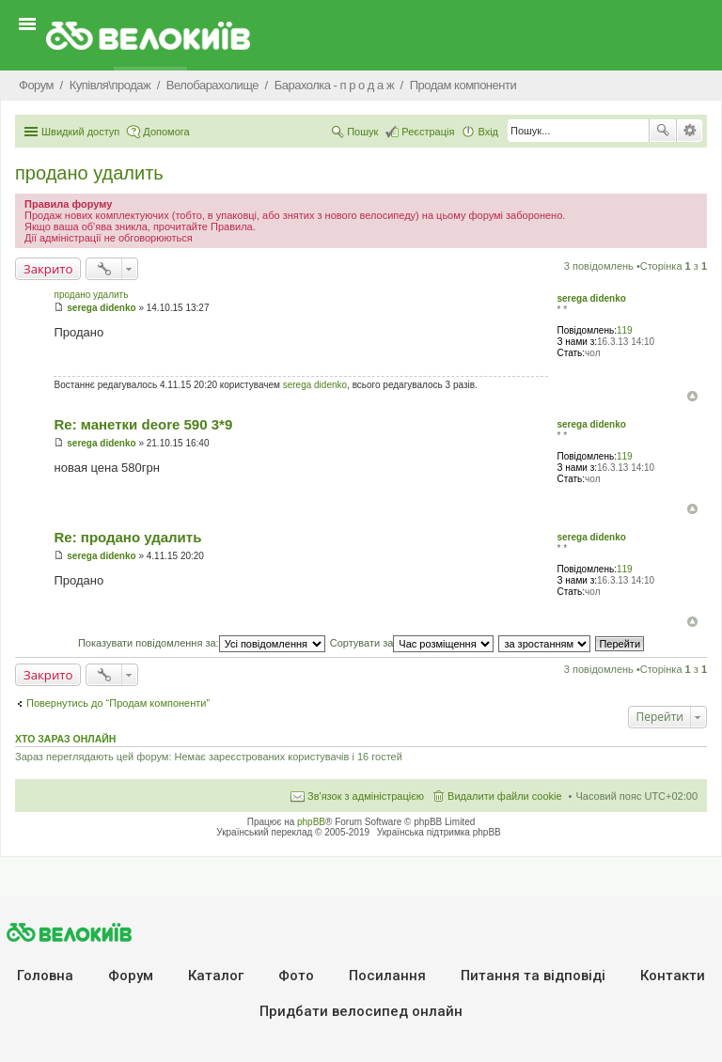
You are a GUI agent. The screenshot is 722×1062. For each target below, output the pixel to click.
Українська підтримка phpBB (439, 832)
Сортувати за (412, 642)
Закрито (48, 268)
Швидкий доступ (80, 131)
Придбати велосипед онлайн (361, 1011)
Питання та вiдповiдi (533, 975)
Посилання (387, 975)
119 (625, 330)
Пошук (663, 130)
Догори (692, 396)
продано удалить (89, 173)
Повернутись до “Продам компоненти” (118, 703)
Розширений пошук (689, 130)
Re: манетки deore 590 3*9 (143, 424)
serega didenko (591, 298)
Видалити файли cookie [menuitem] (504, 796)
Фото (296, 975)
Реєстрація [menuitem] (427, 131)
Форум (130, 975)
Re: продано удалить (127, 537)
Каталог (215, 975)
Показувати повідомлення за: (201, 642)
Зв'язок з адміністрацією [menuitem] (365, 796)
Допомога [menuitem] (166, 131)
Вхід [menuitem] (488, 131)
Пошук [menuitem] (362, 131)
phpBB (311, 822)
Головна (45, 975)
